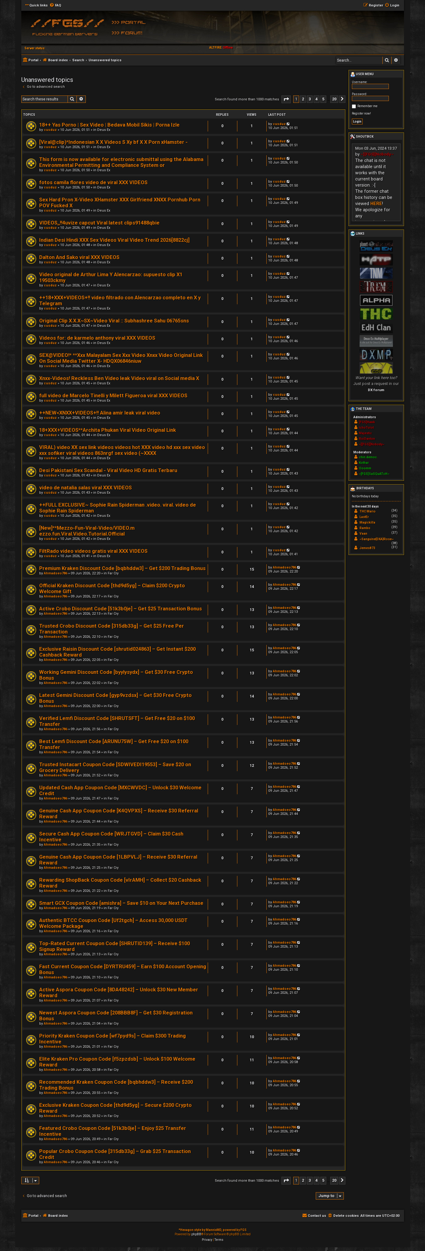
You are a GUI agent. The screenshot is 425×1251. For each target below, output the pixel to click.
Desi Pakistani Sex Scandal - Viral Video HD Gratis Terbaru (108, 470)
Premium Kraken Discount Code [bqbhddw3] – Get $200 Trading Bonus (122, 568)
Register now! (361, 113)
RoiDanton (367, 438)
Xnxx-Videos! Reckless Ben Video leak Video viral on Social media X (119, 378)
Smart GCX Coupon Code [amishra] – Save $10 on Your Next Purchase (121, 903)
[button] (286, 99)
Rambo (365, 528)
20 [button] (334, 99)
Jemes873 (367, 548)
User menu (362, 74)
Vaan (363, 533)
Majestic (365, 433)
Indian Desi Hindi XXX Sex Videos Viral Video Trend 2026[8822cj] (114, 240)
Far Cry (113, 573)
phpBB (196, 1234)
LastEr (364, 517)
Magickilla (367, 522)
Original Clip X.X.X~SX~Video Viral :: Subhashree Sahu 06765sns (114, 321)
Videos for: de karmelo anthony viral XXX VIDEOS (97, 338)
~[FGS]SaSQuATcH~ (374, 474)
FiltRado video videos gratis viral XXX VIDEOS (93, 551)
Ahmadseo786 (55, 573)
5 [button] (323, 99)
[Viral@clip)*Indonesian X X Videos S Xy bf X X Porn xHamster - (113, 142)
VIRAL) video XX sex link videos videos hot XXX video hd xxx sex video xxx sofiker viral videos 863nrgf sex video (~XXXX (122, 450)
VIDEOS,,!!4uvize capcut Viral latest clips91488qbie (99, 223)
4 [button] (316, 99)
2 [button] (303, 99)
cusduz (50, 130)
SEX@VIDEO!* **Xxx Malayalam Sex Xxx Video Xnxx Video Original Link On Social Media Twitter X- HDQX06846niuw (121, 358)
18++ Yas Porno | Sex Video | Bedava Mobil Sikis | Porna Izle (109, 125)
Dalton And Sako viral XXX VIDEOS (79, 257)
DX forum (376, 390)
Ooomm (365, 468)
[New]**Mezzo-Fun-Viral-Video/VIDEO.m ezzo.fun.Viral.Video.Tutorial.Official (87, 531)
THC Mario (368, 511)
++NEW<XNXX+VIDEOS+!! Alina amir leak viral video (99, 413)
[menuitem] (55, 5)
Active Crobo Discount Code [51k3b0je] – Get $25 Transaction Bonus (120, 609)
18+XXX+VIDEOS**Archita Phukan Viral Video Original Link (107, 430)
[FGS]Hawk (367, 422)
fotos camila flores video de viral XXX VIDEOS (93, 182)
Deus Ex (103, 130)
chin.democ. (368, 457)
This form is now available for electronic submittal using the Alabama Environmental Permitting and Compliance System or (121, 162)
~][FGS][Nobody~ (377, 154)
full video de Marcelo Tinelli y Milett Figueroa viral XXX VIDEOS (113, 396)
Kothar (364, 462)
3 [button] (310, 99)
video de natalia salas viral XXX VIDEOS (85, 488)
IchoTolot (366, 427)
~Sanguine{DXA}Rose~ (377, 539)
